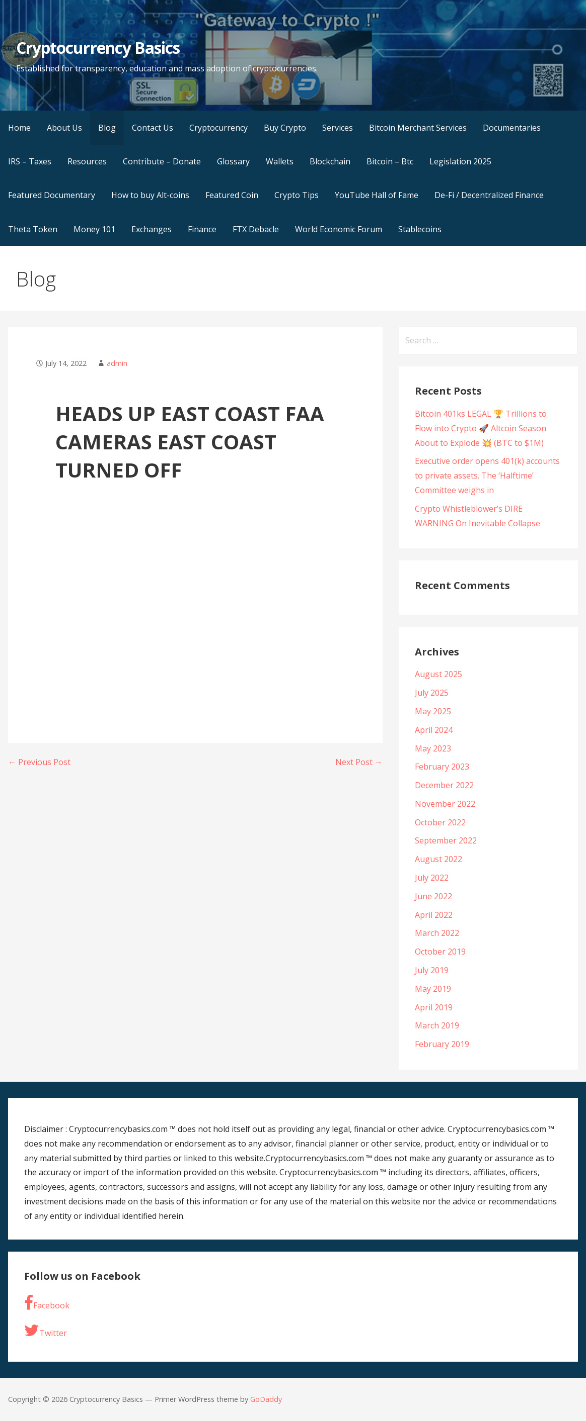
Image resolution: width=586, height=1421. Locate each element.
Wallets (280, 161)
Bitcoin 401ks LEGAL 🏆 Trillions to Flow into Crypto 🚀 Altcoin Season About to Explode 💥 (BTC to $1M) (481, 428)
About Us (64, 127)
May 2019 (433, 988)
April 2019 (434, 1007)
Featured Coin (231, 195)
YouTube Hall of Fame (376, 195)
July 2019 (432, 970)
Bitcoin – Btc (390, 161)
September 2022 (446, 840)
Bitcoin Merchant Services (418, 127)
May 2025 (433, 711)
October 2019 (440, 951)
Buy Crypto (285, 127)
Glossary (233, 161)
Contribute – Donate (162, 161)
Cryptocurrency (218, 127)
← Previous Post (39, 762)
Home (19, 127)
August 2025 (438, 674)
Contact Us (152, 127)
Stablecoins (420, 229)
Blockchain (330, 161)
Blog (107, 127)
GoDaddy (266, 1399)
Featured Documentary (51, 195)
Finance (202, 229)
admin (117, 363)
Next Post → (359, 762)
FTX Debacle (256, 229)
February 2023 (442, 766)
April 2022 (434, 914)
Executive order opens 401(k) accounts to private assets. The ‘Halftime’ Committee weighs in (487, 475)
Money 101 (94, 229)
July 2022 (432, 877)
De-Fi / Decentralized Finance (489, 195)
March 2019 (437, 1025)
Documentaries (512, 127)
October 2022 (440, 822)
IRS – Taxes (29, 161)
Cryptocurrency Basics (98, 47)
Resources (87, 161)
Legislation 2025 (460, 161)
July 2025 (432, 692)
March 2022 (437, 932)
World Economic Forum (338, 229)
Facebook (46, 1303)
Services (337, 127)
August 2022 (438, 859)
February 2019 (442, 1044)
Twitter (45, 1330)
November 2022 (445, 803)
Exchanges (151, 229)
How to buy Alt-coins (150, 195)
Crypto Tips (296, 195)
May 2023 (433, 748)
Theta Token (32, 229)
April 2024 (434, 729)
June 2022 (433, 896)
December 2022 (444, 785)
